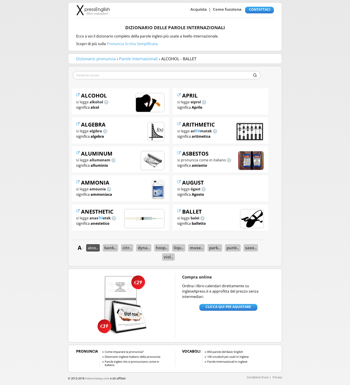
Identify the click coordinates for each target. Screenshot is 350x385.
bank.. (110, 247)
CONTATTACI (259, 9)
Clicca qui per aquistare (228, 306)
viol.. (168, 257)
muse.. (196, 247)
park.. (215, 247)
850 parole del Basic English (225, 352)
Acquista (198, 9)
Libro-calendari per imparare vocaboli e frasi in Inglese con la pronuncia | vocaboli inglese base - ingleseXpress (93, 10)
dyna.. (144, 247)
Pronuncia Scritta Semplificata (132, 43)
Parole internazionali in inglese (227, 362)
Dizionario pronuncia (96, 58)
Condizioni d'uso (258, 377)
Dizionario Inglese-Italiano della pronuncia (132, 357)
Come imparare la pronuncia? (124, 352)
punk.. (233, 247)
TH (100, 218)
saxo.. (250, 247)
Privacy (277, 377)
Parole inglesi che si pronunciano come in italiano (132, 363)
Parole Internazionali (138, 58)
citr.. (127, 247)
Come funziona (227, 9)
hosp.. (162, 247)
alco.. (93, 247)
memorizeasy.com (97, 378)
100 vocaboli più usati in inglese (228, 357)
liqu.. (179, 247)
